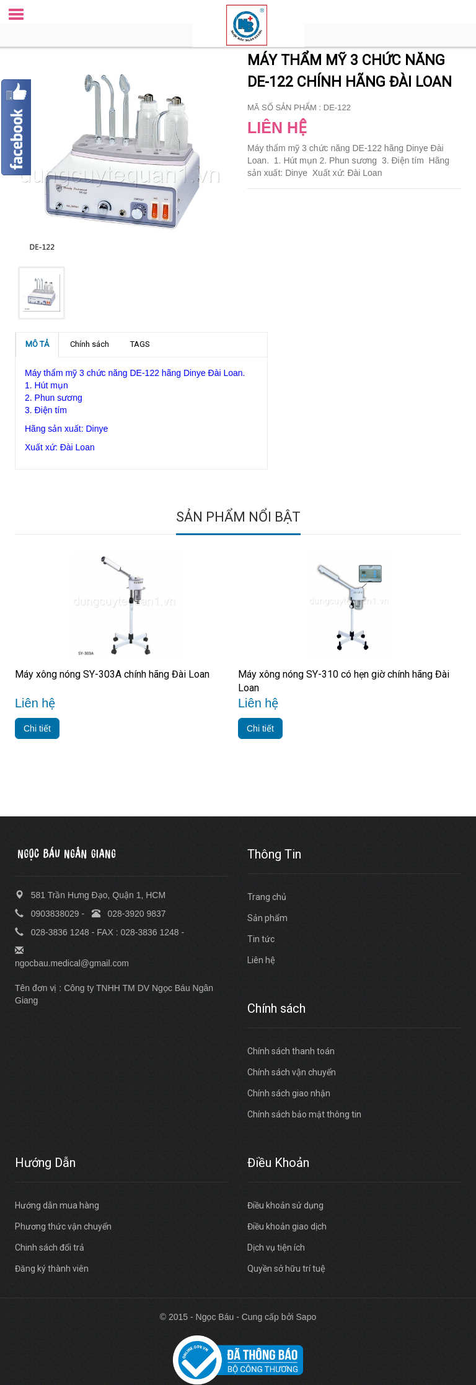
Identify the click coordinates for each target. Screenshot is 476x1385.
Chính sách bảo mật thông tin (304, 1114)
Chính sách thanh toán (291, 1051)
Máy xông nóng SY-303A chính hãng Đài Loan (112, 674)
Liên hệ (261, 960)
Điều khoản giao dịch (287, 1226)
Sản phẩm (267, 918)
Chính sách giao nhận (288, 1093)
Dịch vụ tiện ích (276, 1247)
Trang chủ (266, 897)
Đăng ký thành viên (52, 1269)
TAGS (140, 344)
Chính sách (89, 344)
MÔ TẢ (37, 344)
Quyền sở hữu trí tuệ (286, 1269)
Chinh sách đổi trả (49, 1247)
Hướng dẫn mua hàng (57, 1205)
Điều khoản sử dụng (285, 1205)
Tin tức (261, 939)
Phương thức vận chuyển (63, 1226)
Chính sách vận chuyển (291, 1072)
